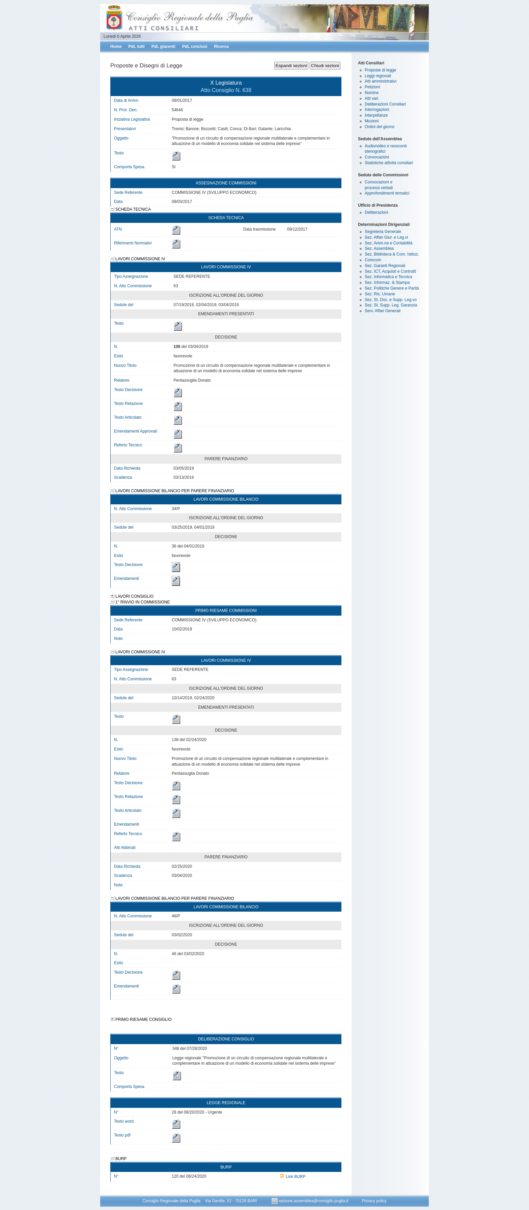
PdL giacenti (163, 46)
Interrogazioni (377, 109)
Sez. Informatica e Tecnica (388, 276)
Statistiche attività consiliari (389, 162)
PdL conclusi (194, 46)
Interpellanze (376, 115)
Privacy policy (374, 1201)
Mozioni (372, 121)
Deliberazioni (376, 212)
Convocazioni (377, 157)
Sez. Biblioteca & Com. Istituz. (392, 254)
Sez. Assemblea (379, 248)
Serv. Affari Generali (382, 310)
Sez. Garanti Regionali (385, 265)
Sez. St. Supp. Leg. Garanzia (391, 305)
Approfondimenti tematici (387, 193)
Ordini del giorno (379, 126)
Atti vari (371, 98)
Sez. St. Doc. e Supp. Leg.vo (391, 299)
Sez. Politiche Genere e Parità (392, 288)
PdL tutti (136, 46)
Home (115, 46)
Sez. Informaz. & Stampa (387, 282)
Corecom (373, 260)
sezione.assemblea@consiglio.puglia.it (311, 1201)
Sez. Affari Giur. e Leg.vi (386, 237)
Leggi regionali (378, 75)
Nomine (372, 92)
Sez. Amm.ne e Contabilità (388, 243)
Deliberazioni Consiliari (385, 104)
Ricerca (221, 46)
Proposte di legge (380, 70)
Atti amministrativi (380, 81)
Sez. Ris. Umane (380, 294)
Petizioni (372, 87)
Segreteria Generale (383, 231)
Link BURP (292, 1176)
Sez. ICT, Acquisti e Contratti (390, 271)
